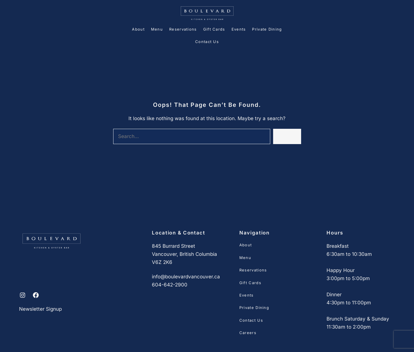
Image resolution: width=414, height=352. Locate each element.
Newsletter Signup (40, 309)
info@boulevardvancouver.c (184, 277)
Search (287, 136)
